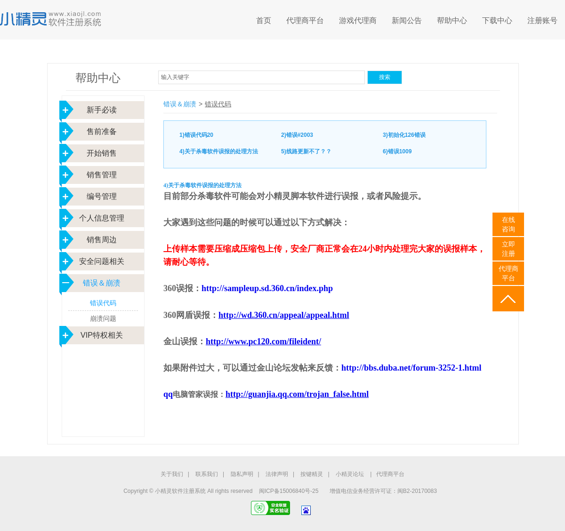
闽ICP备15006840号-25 (289, 491)
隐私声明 (242, 474)
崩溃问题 (103, 318)
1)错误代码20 (196, 135)
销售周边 (102, 240)
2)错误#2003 (297, 135)
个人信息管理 (101, 218)
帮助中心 (452, 20)
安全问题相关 (101, 261)
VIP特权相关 (102, 335)
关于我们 (172, 474)
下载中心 (497, 20)
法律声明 (277, 474)
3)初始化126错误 (404, 135)
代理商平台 (305, 20)
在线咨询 (508, 224)
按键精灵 (311, 474)
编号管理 (102, 196)
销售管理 (102, 175)
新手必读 (102, 110)
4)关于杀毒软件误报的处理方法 (218, 151)
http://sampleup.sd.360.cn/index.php (267, 288)
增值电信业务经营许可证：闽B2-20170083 (383, 491)
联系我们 (206, 474)
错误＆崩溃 (102, 283)
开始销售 (102, 153)
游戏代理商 (358, 20)
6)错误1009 (397, 151)
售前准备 (102, 131)
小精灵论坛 (350, 474)
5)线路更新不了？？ (306, 151)
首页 (263, 20)
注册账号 (542, 20)
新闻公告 (407, 20)
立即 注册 (508, 248)
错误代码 (103, 303)
